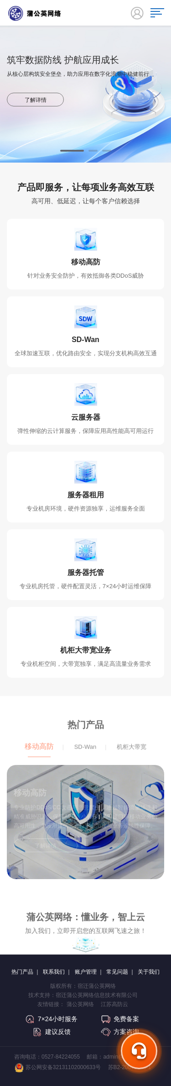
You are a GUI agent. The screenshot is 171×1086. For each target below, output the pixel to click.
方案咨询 (120, 1031)
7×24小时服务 (51, 1019)
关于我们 (149, 972)
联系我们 (54, 972)
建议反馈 (51, 1031)
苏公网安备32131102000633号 (58, 1067)
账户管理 (86, 972)
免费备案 (120, 1019)
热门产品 (22, 972)
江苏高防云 (114, 1004)
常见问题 (117, 972)
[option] (85, 117)
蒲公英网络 (80, 1004)
